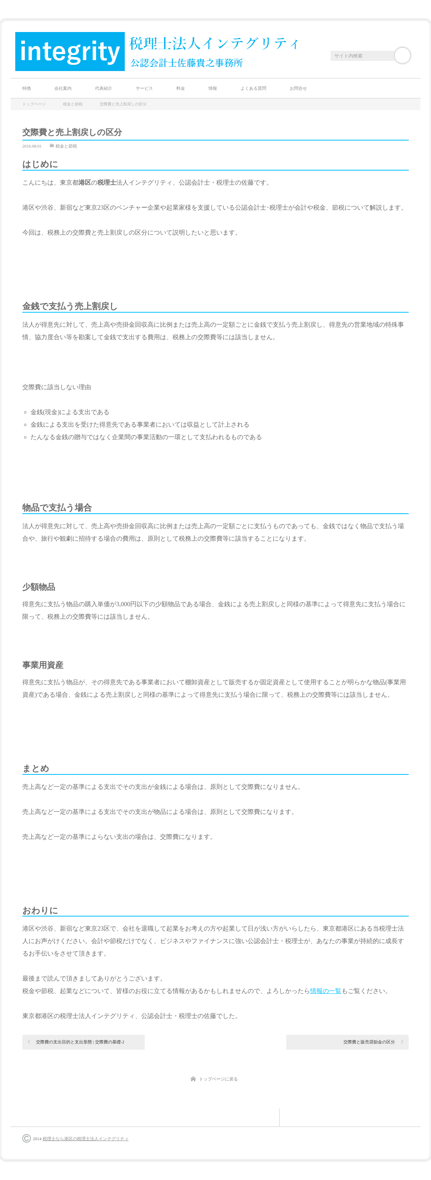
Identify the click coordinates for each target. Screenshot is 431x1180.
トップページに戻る (218, 1079)
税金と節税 (66, 146)
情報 (212, 88)
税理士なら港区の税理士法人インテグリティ (86, 1138)
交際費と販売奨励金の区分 (369, 1041)
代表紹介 (103, 88)
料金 (180, 88)
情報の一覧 (325, 991)
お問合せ (298, 88)
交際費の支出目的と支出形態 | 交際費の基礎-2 (80, 1041)
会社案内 (63, 88)
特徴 (26, 88)
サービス (144, 88)
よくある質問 (253, 88)
